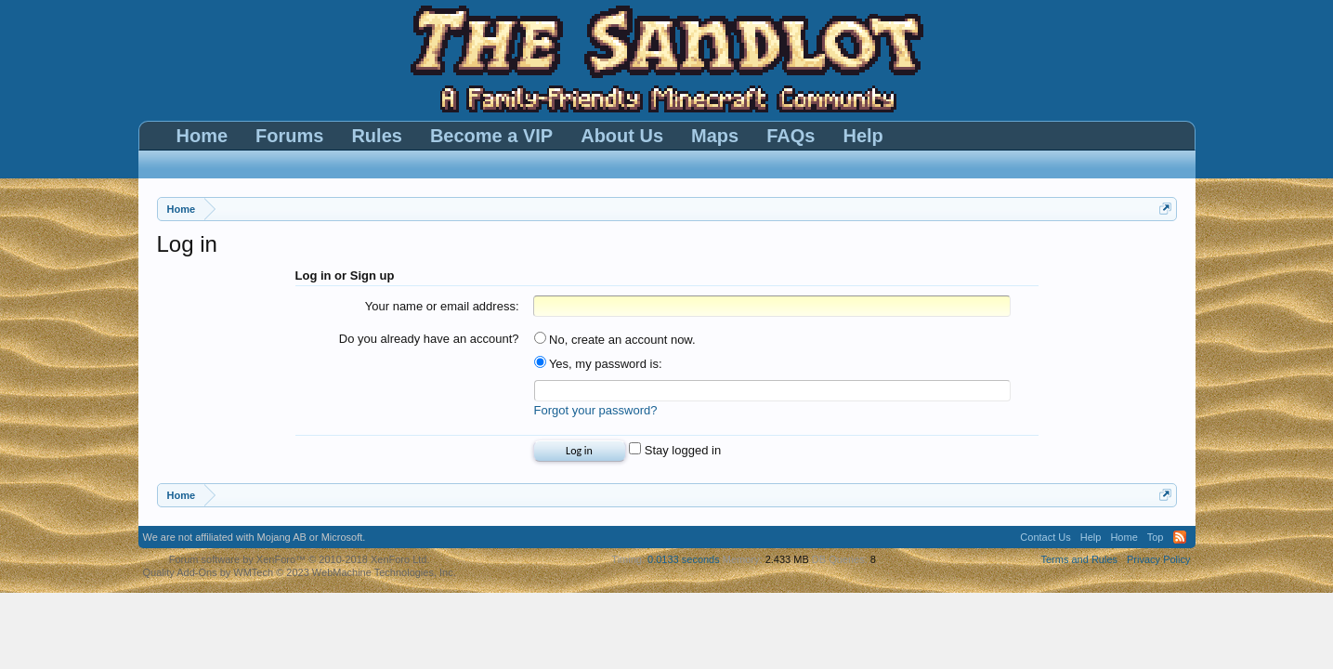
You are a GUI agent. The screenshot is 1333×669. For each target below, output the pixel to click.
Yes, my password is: (598, 364)
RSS (1179, 537)
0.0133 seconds (683, 559)
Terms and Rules (1078, 559)
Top (1155, 537)
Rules (376, 135)
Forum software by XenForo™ (299, 559)
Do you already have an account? (429, 339)
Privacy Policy (1158, 559)
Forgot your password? (596, 410)
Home (202, 135)
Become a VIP (491, 135)
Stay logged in (675, 450)
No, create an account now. (615, 340)
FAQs (790, 135)
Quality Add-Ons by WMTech (299, 572)
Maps (714, 135)
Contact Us (1045, 537)
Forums (289, 135)
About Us (622, 135)
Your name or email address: (442, 306)
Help (862, 135)
